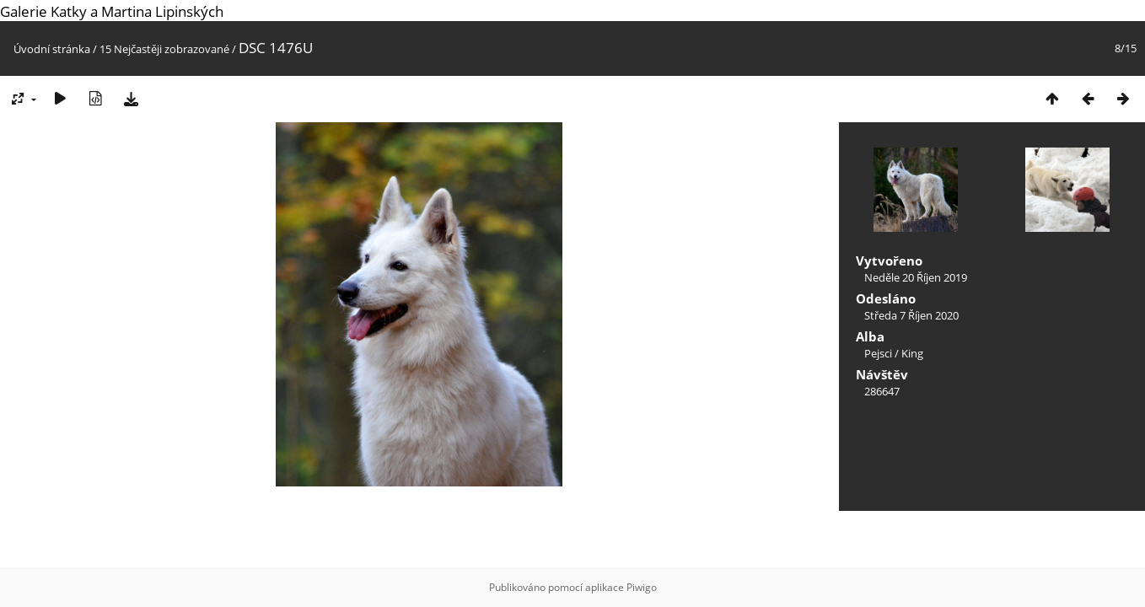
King (912, 353)
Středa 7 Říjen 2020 (911, 315)
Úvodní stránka (51, 48)
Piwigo (641, 587)
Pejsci (878, 353)
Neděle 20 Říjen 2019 (915, 277)
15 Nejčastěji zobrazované (164, 48)
